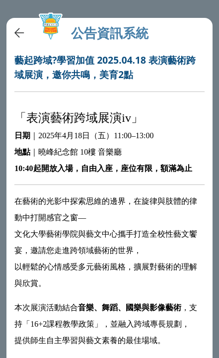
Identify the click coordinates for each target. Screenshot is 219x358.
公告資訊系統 (109, 33)
